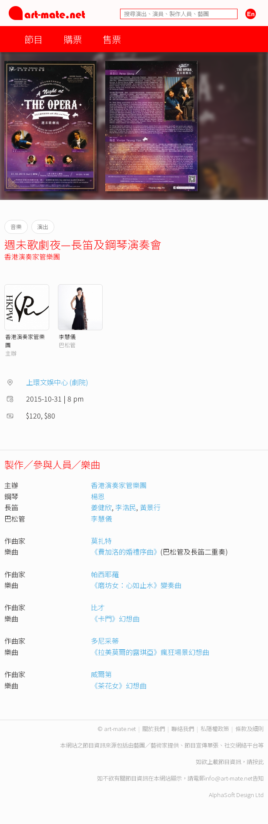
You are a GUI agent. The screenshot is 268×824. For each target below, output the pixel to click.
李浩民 (125, 507)
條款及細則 (249, 728)
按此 (258, 762)
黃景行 (150, 507)
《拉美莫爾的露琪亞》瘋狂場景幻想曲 (150, 652)
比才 (98, 607)
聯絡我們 (182, 728)
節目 (33, 39)
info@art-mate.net (228, 778)
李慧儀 (67, 336)
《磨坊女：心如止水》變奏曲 (136, 585)
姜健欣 (101, 507)
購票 (73, 39)
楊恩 (98, 496)
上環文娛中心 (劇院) (57, 382)
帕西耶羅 (105, 574)
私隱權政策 (215, 728)
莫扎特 (101, 540)
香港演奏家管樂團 (32, 256)
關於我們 (153, 728)
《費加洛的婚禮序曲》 (126, 551)
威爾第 (101, 674)
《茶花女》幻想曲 (119, 685)
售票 (112, 39)
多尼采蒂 (105, 640)
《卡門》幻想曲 (115, 618)
